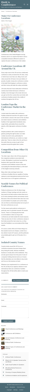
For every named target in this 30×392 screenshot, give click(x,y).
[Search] (24, 4)
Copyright (9, 389)
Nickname (4, 294)
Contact (21, 389)
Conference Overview (11, 11)
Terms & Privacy (21, 387)
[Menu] (27, 4)
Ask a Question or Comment (20, 280)
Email (2, 300)
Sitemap (15, 389)
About (6, 387)
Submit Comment (8, 321)
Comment (3, 306)
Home (2, 11)
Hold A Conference (8, 3)
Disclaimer (12, 387)
